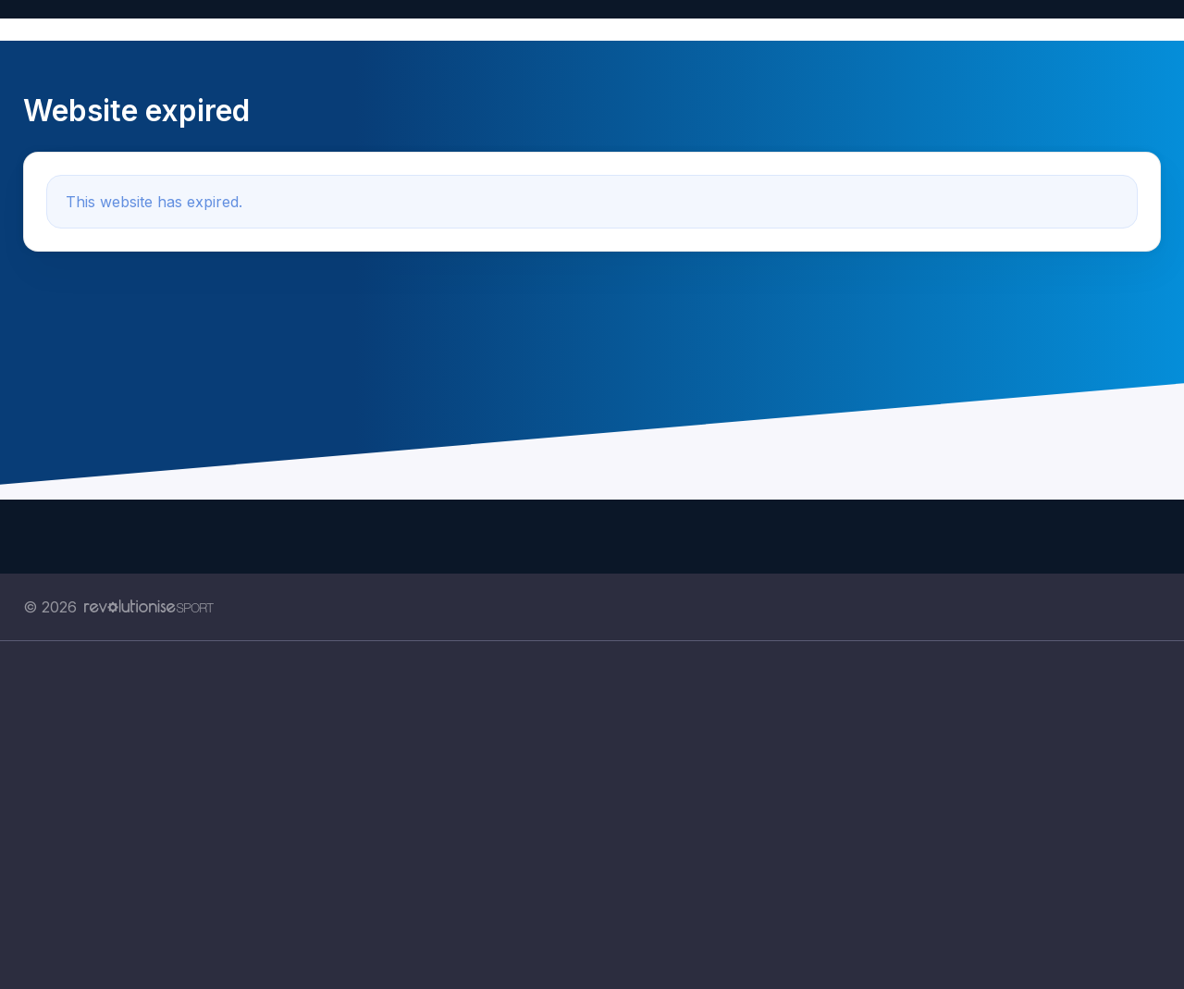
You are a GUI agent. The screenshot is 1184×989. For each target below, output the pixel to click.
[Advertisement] (578, 815)
